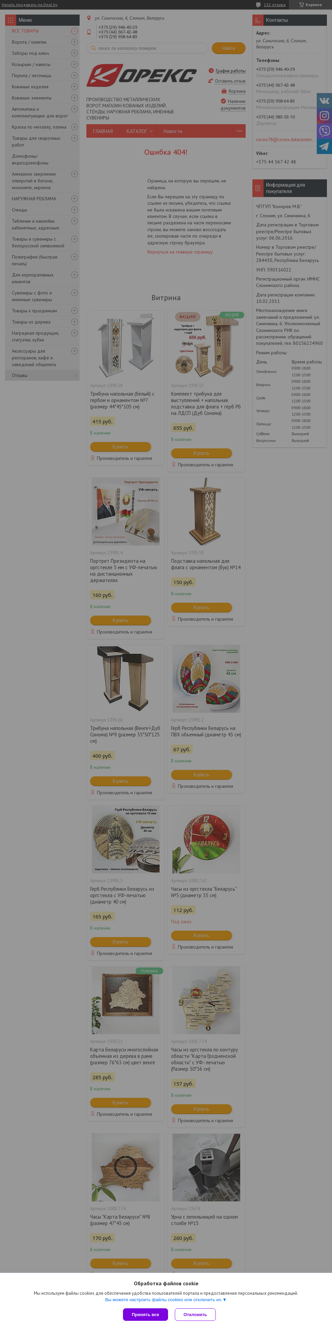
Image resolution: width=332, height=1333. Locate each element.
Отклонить (195, 1314)
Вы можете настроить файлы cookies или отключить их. (163, 1299)
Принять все (145, 1314)
